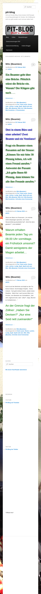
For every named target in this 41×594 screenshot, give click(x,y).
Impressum (9, 50)
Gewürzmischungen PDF (13, 41)
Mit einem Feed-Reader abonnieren (16, 369)
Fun (18, 104)
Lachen (11, 106)
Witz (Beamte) (13, 108)
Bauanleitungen (23, 37)
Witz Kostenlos (10, 110)
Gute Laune (23, 104)
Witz (6, 108)
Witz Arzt (20, 108)
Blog (7, 37)
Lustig (16, 106)
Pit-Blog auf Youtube (12, 402)
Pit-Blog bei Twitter (11, 449)
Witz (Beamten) (13, 64)
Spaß (20, 106)
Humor (30, 104)
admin (10, 69)
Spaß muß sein (27, 106)
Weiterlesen (10, 98)
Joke (6, 106)
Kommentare (20, 110)
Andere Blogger (26, 46)
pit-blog (10, 12)
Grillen (13, 37)
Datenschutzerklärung (12, 46)
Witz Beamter (28, 108)
